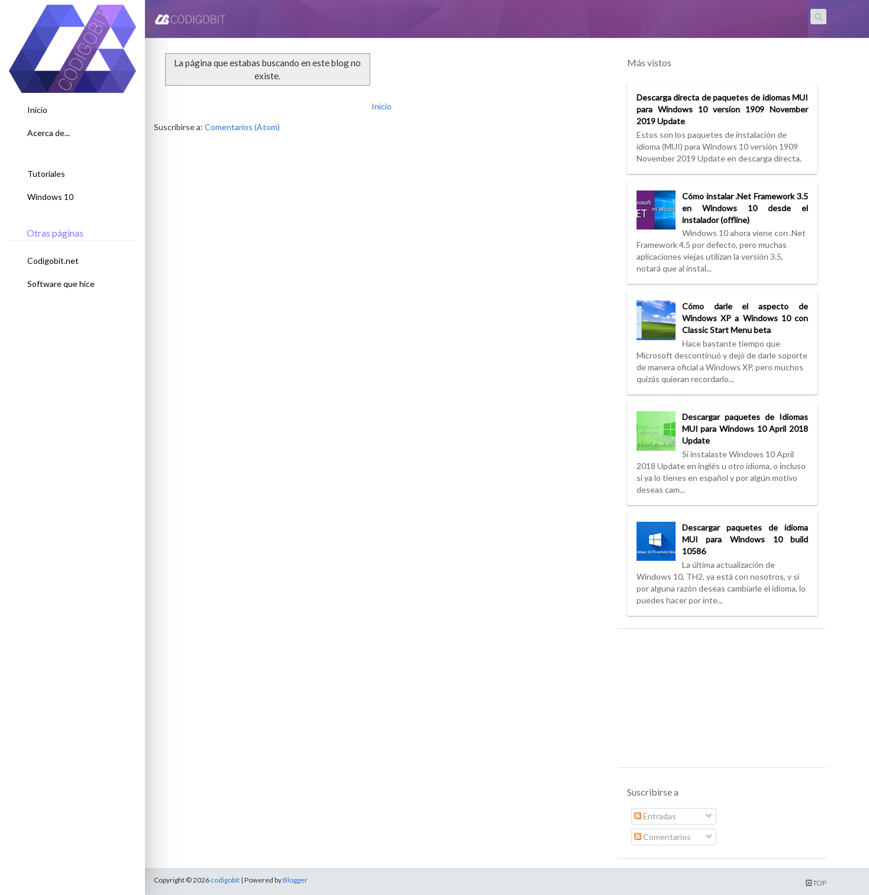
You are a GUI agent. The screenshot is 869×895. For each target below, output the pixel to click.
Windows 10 (50, 197)
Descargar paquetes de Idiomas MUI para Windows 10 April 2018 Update (745, 428)
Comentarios (662, 837)
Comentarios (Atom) (242, 127)
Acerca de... (48, 133)
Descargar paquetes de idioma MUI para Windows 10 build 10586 (745, 539)
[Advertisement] (722, 702)
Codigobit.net (53, 261)
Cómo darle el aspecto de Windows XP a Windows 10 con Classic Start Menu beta (745, 318)
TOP (816, 882)
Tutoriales (46, 174)
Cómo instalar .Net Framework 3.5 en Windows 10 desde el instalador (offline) (745, 208)
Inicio (37, 110)
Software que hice (61, 284)
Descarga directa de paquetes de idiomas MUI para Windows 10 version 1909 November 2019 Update (722, 109)
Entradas (655, 816)
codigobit (225, 879)
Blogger (295, 879)
